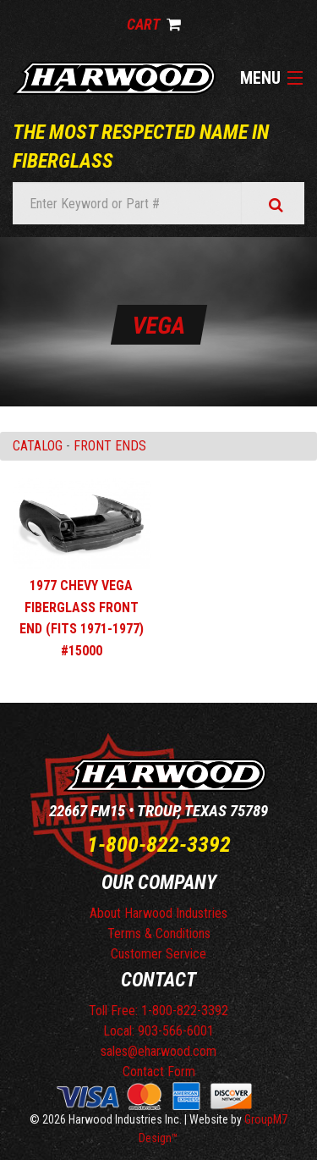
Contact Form (159, 1071)
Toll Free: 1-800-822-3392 (158, 1011)
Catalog (38, 446)
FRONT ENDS (110, 446)
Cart (154, 24)
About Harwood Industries (158, 913)
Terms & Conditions (158, 933)
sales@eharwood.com (158, 1051)
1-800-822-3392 (159, 844)
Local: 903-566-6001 (158, 1031)
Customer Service (158, 954)
